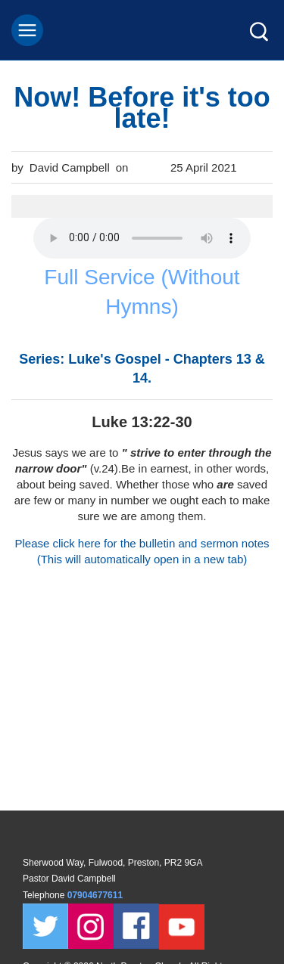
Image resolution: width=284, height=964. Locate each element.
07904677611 (96, 895)
